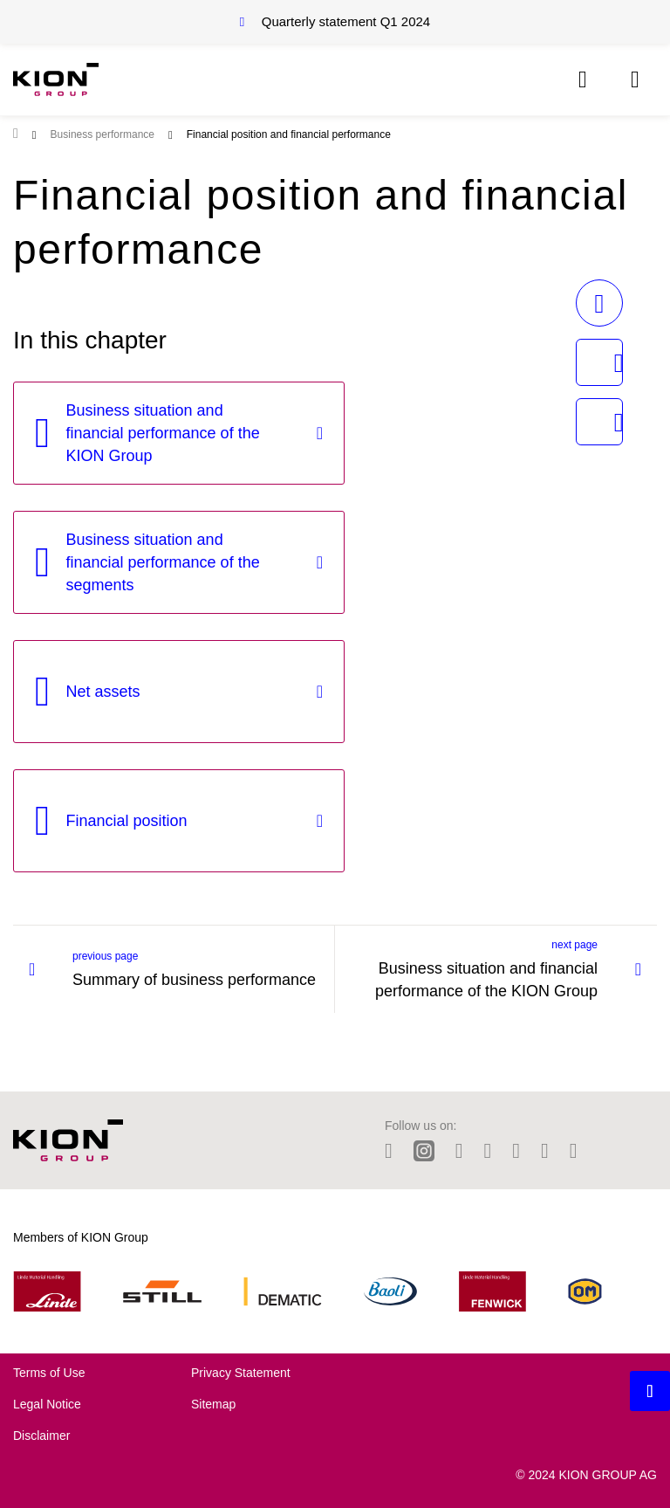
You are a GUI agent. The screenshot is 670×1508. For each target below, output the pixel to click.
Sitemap (213, 1404)
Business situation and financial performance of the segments (163, 562)
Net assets (103, 691)
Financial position (127, 821)
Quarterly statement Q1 (346, 21)
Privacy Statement (241, 1373)
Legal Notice (47, 1404)
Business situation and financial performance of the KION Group (163, 433)
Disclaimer (41, 1436)
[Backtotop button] (650, 1391)
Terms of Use (49, 1373)
